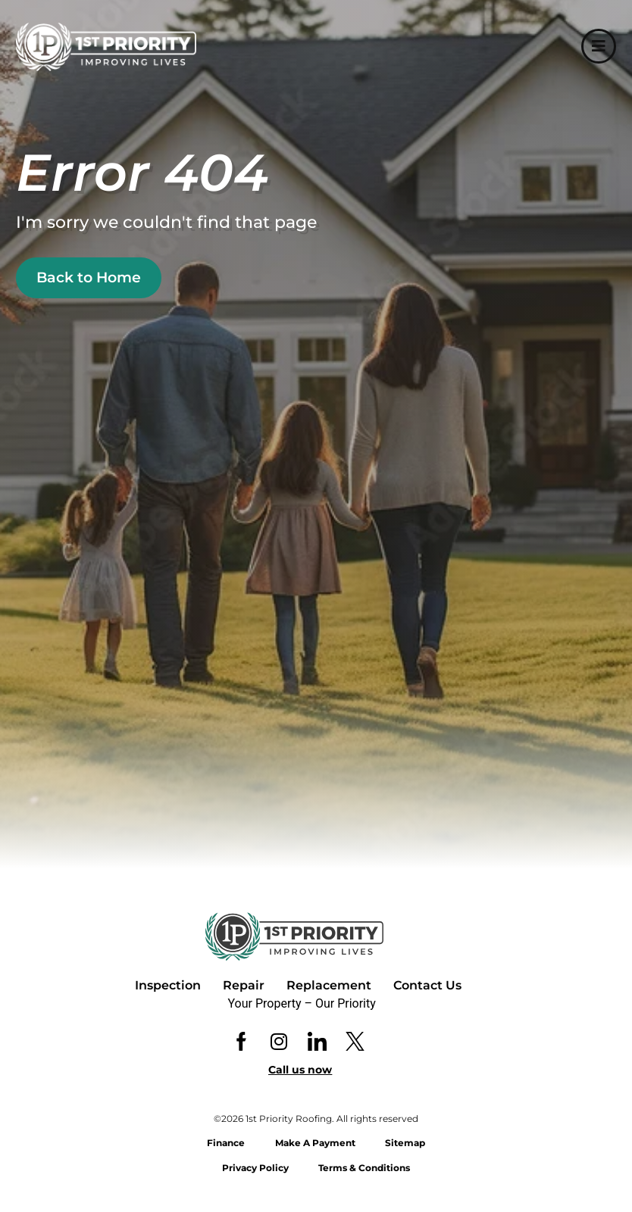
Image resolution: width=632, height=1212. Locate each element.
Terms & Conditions (365, 1167)
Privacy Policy (255, 1167)
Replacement (328, 985)
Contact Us (427, 985)
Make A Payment (315, 1142)
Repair (243, 985)
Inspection (168, 985)
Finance (226, 1142)
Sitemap (406, 1142)
